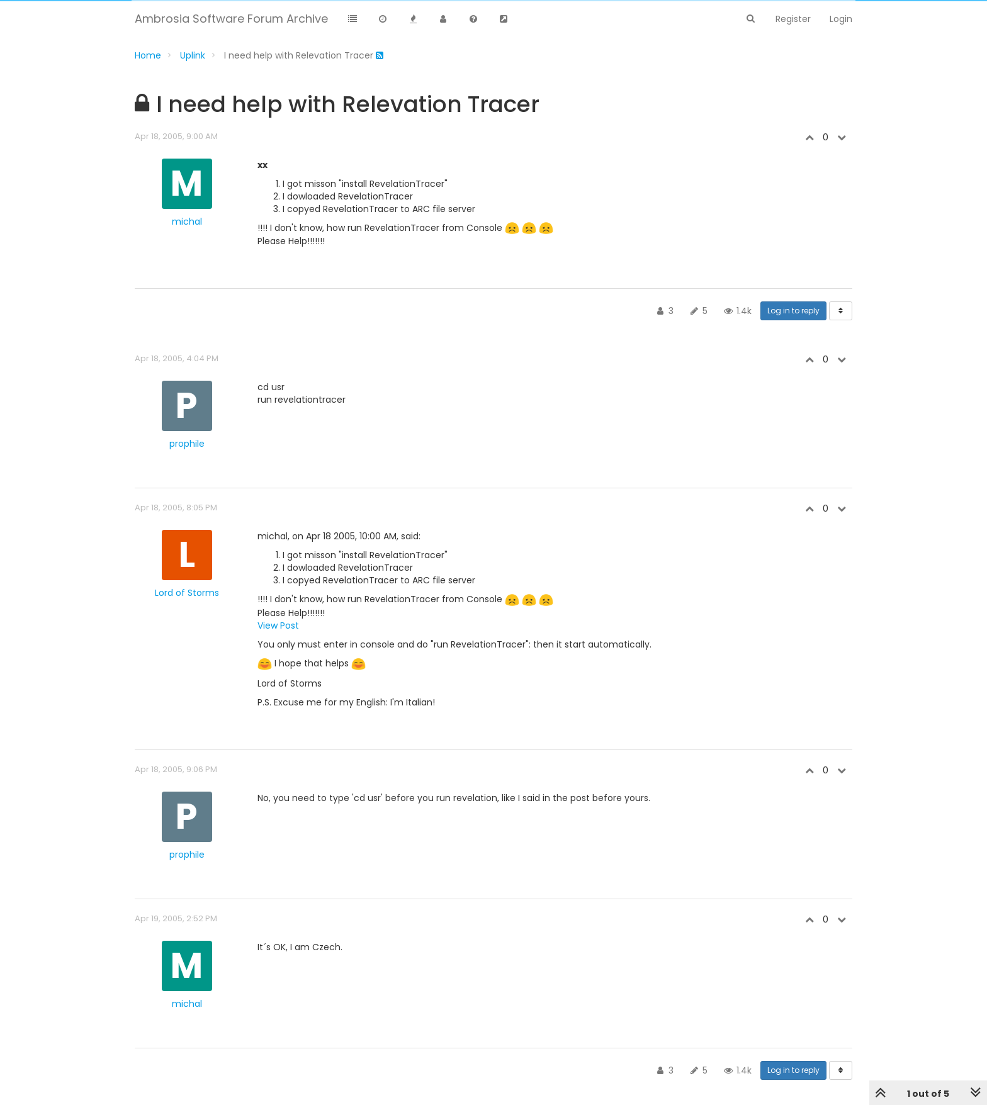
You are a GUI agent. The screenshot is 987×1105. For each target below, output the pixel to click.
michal (187, 221)
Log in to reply (793, 310)
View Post (278, 625)
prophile (187, 443)
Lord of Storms (187, 592)
